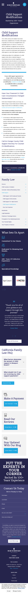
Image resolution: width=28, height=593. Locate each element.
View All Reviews (14, 341)
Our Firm (14, 578)
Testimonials (14, 580)
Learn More (11, 450)
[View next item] (5, 289)
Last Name (4, 499)
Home (14, 575)
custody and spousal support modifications (12, 107)
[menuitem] (13, 184)
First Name (4, 495)
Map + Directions (14, 568)
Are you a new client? (7, 512)
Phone (3, 504)
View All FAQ (8, 383)
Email (3, 508)
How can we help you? (7, 517)
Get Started (11, 403)
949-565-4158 (14, 558)
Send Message (14, 541)
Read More (10, 427)
